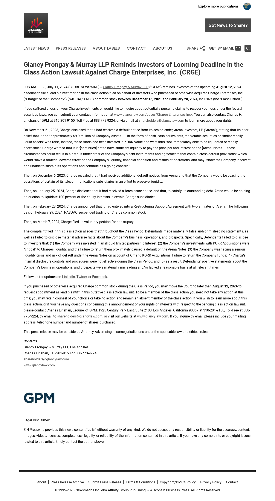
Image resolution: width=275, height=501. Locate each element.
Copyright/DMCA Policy (178, 482)
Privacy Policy (211, 482)
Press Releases (71, 48)
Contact (136, 48)
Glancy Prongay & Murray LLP (125, 87)
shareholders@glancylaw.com (161, 120)
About (41, 482)
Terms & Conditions (140, 482)
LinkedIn (68, 277)
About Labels (106, 48)
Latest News (36, 48)
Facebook (99, 277)
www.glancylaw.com (152, 316)
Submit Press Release (104, 482)
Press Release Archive (67, 482)
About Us (162, 48)
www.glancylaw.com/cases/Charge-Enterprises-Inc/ (153, 114)
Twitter (81, 277)
